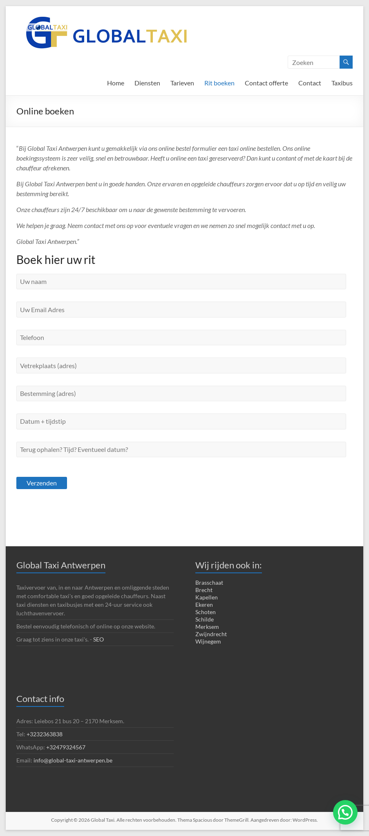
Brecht (203, 589)
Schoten (205, 611)
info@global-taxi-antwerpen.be (73, 760)
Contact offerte (266, 83)
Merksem (207, 626)
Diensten (147, 83)
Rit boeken (219, 83)
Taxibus (342, 83)
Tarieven (182, 83)
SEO (99, 639)
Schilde (204, 619)
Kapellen (206, 597)
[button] (345, 812)
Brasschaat (209, 582)
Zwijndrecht (211, 633)
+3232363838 (45, 734)
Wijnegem (208, 641)
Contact (309, 83)
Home (115, 83)
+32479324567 (65, 747)
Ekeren (204, 604)
